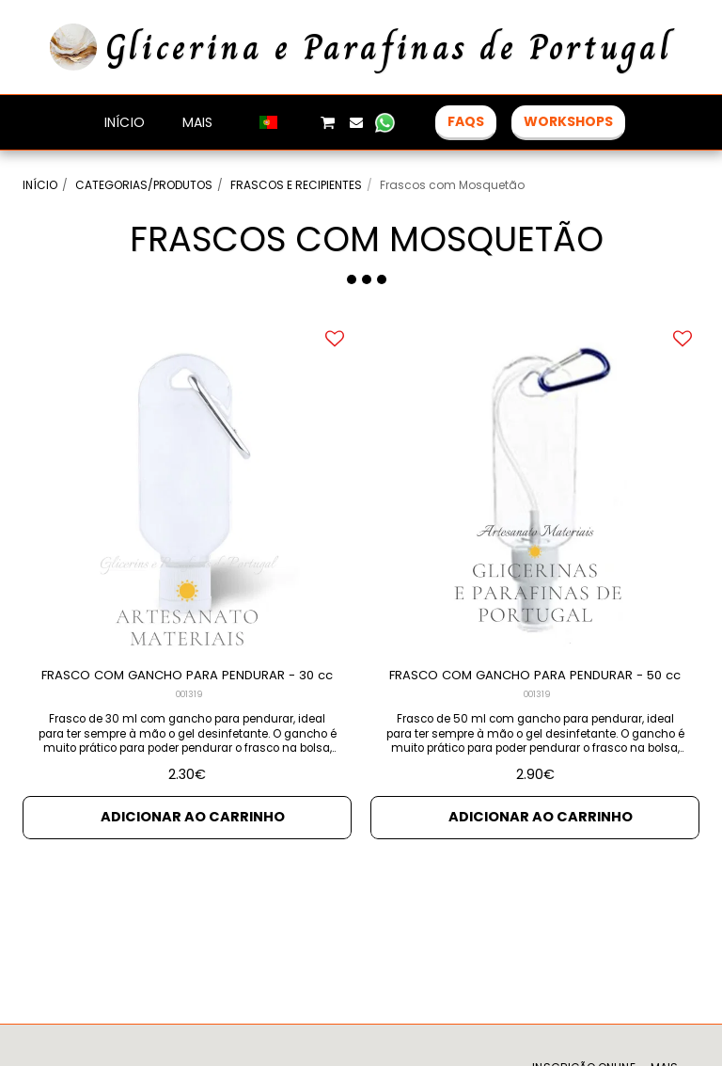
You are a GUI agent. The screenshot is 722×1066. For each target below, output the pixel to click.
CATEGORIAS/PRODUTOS (143, 185)
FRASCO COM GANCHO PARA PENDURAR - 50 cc (535, 687)
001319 (189, 718)
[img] (187, 486)
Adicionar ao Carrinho (193, 840)
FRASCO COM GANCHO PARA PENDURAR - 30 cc (187, 687)
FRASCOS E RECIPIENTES (296, 185)
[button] (299, 122)
